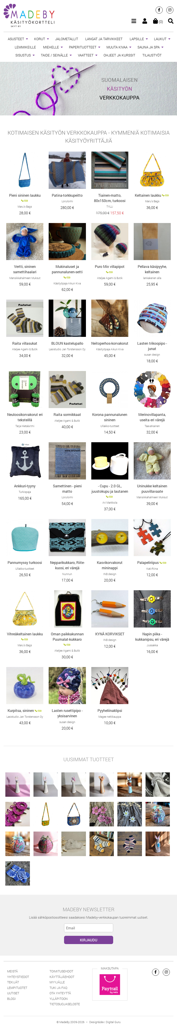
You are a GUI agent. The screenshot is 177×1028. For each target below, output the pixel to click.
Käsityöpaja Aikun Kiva (67, 283)
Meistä (12, 971)
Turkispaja (25, 492)
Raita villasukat (24, 343)
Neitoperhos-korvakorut (109, 343)
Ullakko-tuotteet (109, 426)
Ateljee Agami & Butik (110, 278)
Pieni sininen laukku (25, 195)
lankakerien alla (152, 278)
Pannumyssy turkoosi (25, 562)
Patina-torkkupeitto (67, 195)
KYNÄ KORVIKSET (109, 634)
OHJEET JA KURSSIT (119, 55)
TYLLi (109, 206)
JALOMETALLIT (66, 39)
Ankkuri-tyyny (24, 486)
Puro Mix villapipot (110, 266)
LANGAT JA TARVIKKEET (104, 39)
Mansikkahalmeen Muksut (24, 278)
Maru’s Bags (25, 206)
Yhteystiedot (18, 977)
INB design (109, 574)
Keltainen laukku (148, 195)
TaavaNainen (152, 426)
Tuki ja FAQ (58, 988)
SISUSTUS (23, 55)
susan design (152, 354)
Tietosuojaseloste (65, 1004)
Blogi (11, 999)
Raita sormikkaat (67, 414)
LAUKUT (160, 39)
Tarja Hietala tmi (24, 426)
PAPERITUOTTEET (82, 47)
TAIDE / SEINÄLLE (54, 55)
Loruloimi (67, 201)
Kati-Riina (152, 568)
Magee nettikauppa (109, 716)
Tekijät (13, 982)
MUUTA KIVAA (116, 47)
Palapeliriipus (148, 562)
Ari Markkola (109, 502)
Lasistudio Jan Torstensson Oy (67, 349)
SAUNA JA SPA (148, 47)
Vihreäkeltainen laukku (25, 634)
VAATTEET (86, 55)
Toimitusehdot (61, 971)
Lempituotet (17, 988)
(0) (158, 21)
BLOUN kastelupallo (67, 343)
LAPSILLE (137, 39)
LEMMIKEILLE (25, 47)
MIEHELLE (51, 47)
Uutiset (13, 993)
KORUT (39, 39)
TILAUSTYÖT (152, 55)
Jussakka (152, 645)
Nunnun (67, 574)
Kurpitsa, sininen (21, 710)
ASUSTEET (16, 39)
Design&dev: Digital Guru (105, 1022)
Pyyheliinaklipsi (110, 710)
